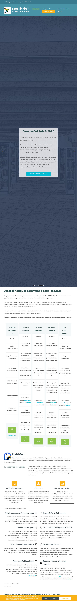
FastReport (32, 575)
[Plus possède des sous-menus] (64, 10)
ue (29, 400)
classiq (26, 400)
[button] (3, 152)
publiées (60, 577)
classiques (69, 579)
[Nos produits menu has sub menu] (53, 10)
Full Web (28, 402)
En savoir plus (12, 435)
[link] (7, 453)
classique (40, 402)
